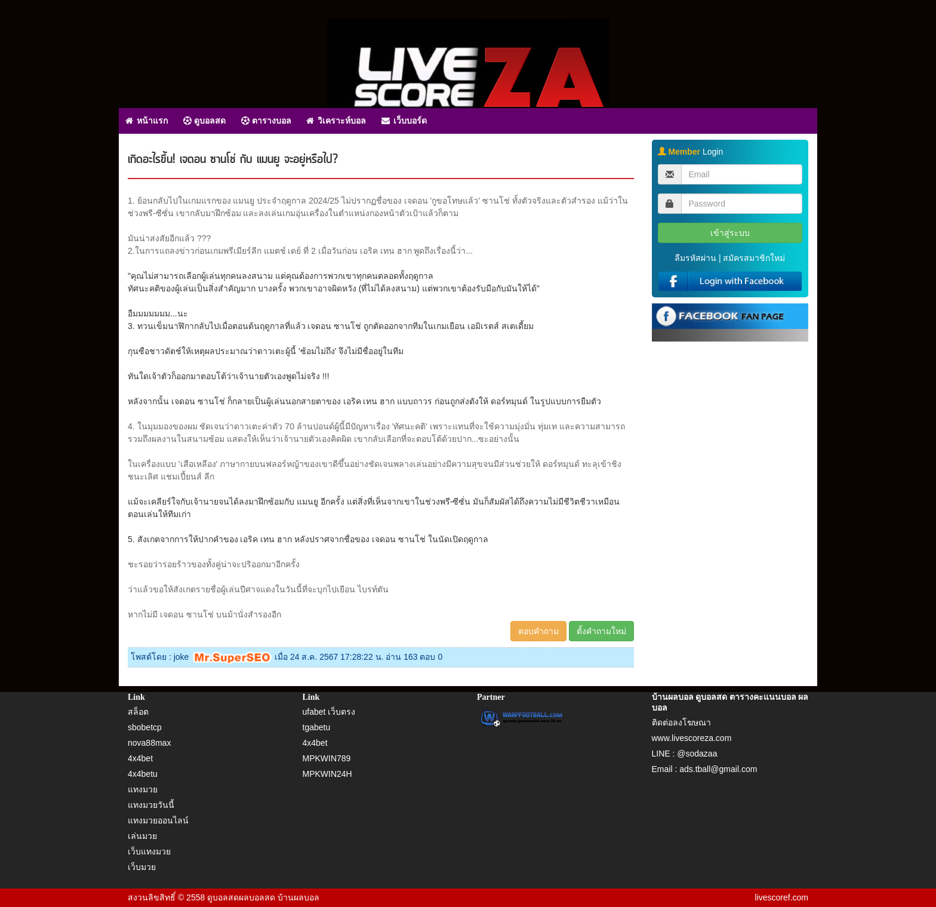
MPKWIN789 (327, 758)
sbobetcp (145, 727)
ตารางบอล (266, 120)
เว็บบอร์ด (404, 120)
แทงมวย (143, 789)
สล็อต (138, 712)
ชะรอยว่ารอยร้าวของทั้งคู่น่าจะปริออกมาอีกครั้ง (214, 564)
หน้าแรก (146, 120)
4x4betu (143, 774)
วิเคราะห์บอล (336, 120)
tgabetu (317, 727)
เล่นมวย (142, 836)
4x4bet (140, 758)
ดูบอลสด (204, 120)
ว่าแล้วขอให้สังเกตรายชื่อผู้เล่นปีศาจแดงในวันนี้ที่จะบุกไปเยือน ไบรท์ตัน (258, 589)
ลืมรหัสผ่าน (695, 258)
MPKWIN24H (327, 774)
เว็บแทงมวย (149, 851)
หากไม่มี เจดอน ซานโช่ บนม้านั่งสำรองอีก (204, 614)
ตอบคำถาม (538, 631)
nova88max (149, 743)
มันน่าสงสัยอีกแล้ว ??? (169, 238)
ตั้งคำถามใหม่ (601, 631)
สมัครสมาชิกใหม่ (754, 258)
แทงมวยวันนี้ (151, 805)
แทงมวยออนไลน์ (158, 820)
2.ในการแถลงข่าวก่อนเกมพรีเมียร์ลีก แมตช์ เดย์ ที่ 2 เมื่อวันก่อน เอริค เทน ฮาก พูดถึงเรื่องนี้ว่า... (300, 251)
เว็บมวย (142, 867)
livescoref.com (781, 897)
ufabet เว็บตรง (329, 712)
